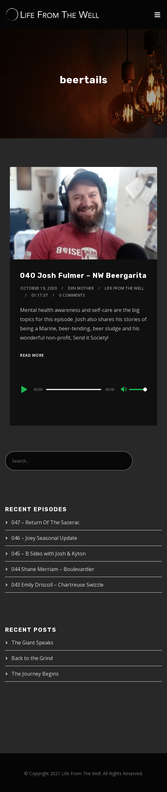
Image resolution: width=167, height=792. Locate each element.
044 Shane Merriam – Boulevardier (52, 569)
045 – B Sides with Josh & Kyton (48, 553)
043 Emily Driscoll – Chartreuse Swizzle (57, 584)
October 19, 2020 (38, 288)
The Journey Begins (35, 673)
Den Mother (81, 288)
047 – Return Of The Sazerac (45, 522)
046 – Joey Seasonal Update (44, 537)
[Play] (23, 389)
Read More (32, 355)
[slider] (73, 389)
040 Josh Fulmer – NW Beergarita (83, 275)
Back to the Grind (32, 658)
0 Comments (72, 295)
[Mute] (124, 390)
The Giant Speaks (32, 642)
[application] (83, 389)
